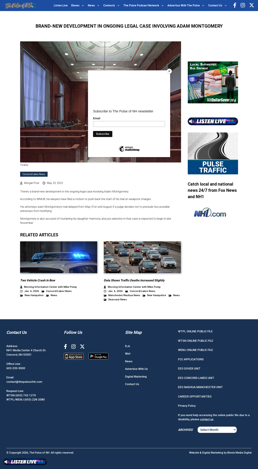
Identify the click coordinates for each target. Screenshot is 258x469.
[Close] (169, 71)
